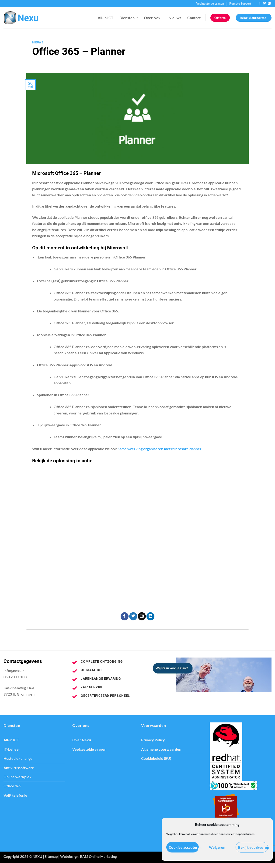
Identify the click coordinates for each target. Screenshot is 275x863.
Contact (194, 17)
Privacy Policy (153, 740)
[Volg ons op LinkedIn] (269, 3)
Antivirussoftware (18, 767)
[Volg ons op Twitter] (264, 3)
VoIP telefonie (15, 795)
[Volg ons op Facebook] (259, 3)
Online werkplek (17, 777)
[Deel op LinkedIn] (150, 616)
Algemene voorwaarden (161, 749)
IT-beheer (11, 749)
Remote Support (240, 3)
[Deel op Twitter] (133, 616)
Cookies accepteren (184, 847)
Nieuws (175, 17)
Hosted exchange (17, 758)
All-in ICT (105, 17)
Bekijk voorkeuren (253, 847)
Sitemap (51, 856)
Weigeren (217, 847)
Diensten (128, 17)
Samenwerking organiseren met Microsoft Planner (160, 448)
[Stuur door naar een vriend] (142, 616)
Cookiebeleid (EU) (156, 758)
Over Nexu (153, 17)
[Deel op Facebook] (125, 616)
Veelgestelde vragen (210, 3)
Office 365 (12, 786)
